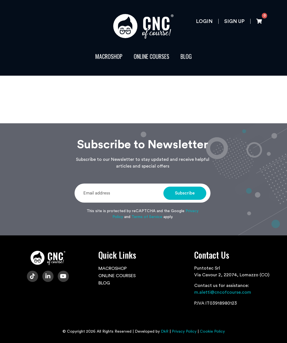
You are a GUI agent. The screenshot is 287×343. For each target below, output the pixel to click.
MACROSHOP (108, 56)
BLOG (186, 56)
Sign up (234, 21)
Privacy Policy (184, 331)
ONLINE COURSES (151, 56)
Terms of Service (146, 217)
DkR (164, 331)
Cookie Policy (212, 331)
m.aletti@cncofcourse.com (222, 292)
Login (204, 21)
